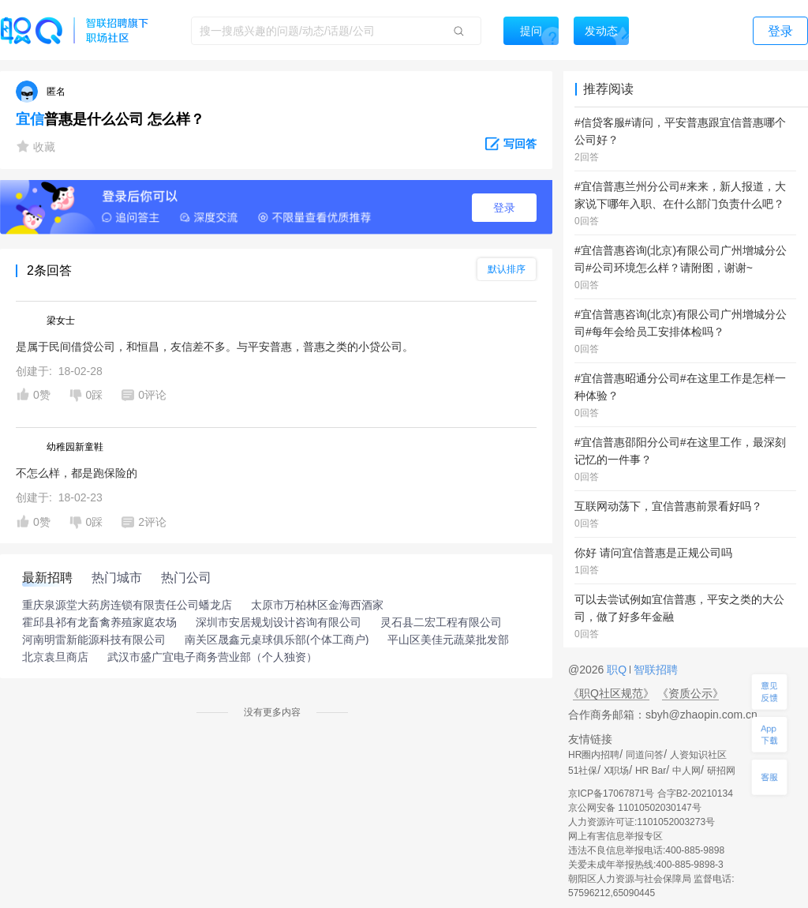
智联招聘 (654, 669)
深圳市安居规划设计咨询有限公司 (278, 622)
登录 (504, 207)
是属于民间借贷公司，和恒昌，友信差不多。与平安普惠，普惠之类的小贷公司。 (214, 346)
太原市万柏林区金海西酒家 (317, 604)
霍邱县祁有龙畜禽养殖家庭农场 (99, 622)
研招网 (721, 770)
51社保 (582, 770)
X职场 (616, 770)
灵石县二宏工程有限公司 (441, 622)
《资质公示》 (690, 693)
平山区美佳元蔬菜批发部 (448, 639)
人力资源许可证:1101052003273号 (641, 821)
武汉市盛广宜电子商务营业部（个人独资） (212, 656)
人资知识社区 (698, 754)
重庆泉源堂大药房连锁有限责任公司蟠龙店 (127, 604)
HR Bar (650, 770)
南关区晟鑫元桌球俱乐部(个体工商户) (276, 639)
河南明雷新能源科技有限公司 (94, 639)
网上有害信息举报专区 (615, 836)
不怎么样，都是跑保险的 (76, 473)
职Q (618, 669)
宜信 (30, 119)
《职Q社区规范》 (611, 693)
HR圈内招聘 (593, 754)
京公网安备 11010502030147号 (634, 807)
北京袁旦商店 (55, 656)
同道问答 (645, 754)
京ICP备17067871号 (611, 793)
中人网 (686, 770)
